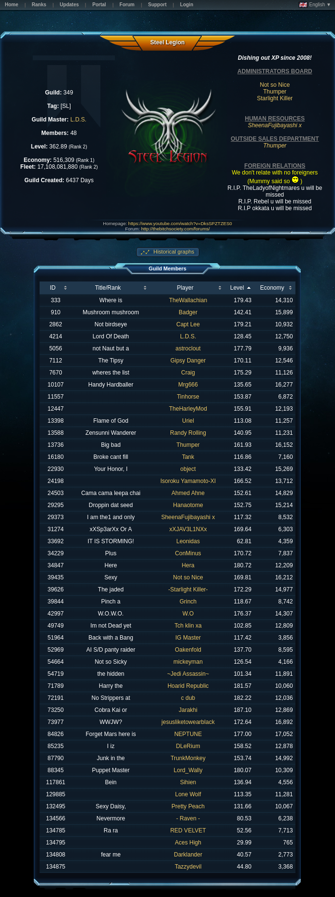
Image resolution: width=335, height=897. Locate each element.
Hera (188, 565)
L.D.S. (78, 119)
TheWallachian (188, 300)
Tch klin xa (188, 625)
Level (237, 287)
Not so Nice (275, 84)
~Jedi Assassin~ (188, 673)
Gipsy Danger (188, 360)
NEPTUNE (188, 734)
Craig (188, 372)
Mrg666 (188, 384)
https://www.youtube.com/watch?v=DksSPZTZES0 (180, 223)
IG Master (188, 637)
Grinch (188, 601)
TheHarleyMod (188, 408)
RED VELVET (188, 830)
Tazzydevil (188, 866)
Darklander (188, 854)
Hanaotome (188, 505)
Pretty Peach (188, 806)
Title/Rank (108, 287)
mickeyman (188, 661)
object (188, 469)
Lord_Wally (188, 770)
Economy (272, 287)
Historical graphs (173, 251)
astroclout (188, 348)
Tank (188, 457)
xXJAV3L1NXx (188, 529)
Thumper (274, 91)
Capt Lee (188, 324)
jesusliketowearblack (188, 722)
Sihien (188, 782)
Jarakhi (188, 710)
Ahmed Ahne (188, 493)
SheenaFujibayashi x (188, 517)
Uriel (188, 420)
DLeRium (188, 746)
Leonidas (188, 541)
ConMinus (188, 553)
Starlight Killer (275, 98)
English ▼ (315, 5)
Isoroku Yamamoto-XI (188, 481)
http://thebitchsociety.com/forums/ (175, 228)
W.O (188, 613)
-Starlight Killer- (188, 589)
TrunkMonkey (187, 758)
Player (185, 287)
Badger (188, 312)
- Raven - (188, 818)
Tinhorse (188, 396)
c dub (188, 698)
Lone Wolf (188, 794)
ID (53, 287)
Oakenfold (188, 649)
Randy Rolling (188, 432)
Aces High (188, 842)
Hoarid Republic (188, 686)
